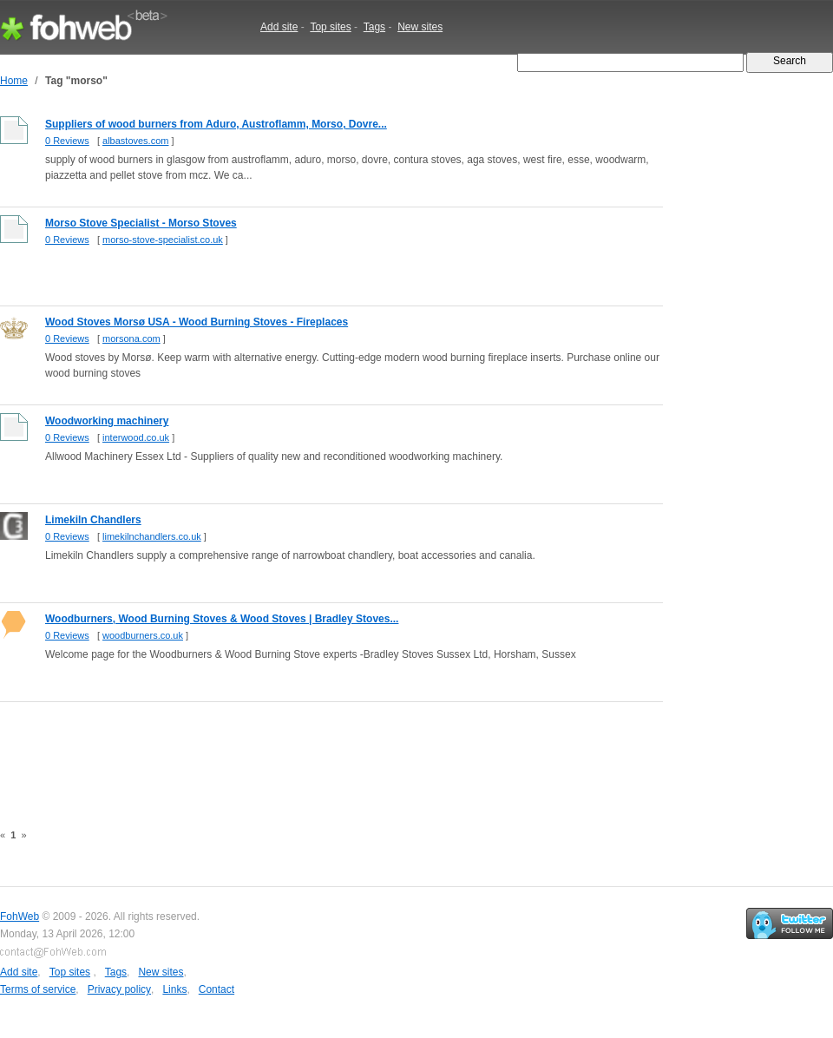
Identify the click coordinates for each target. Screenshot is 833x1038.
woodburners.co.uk (142, 635)
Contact (216, 989)
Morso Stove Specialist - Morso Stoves (141, 223)
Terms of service (37, 989)
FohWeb (19, 916)
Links (174, 989)
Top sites (330, 27)
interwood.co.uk (135, 437)
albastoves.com (135, 140)
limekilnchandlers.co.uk (151, 536)
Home (14, 81)
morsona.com (131, 338)
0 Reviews (67, 140)
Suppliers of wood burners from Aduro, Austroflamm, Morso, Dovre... (216, 124)
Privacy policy (119, 989)
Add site (279, 27)
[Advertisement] (316, 752)
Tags (374, 27)
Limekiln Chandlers (93, 520)
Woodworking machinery (106, 421)
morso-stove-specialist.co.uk (162, 239)
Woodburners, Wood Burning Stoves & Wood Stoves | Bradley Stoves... (221, 619)
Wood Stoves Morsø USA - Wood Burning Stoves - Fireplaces (196, 322)
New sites (420, 27)
